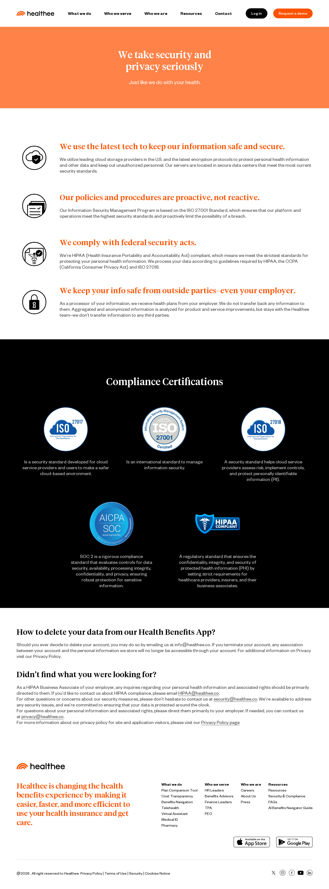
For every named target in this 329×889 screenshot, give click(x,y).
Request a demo (293, 13)
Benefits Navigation (177, 802)
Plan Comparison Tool (179, 790)
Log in (256, 13)
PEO (208, 813)
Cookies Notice (157, 873)
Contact (223, 13)
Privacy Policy (91, 873)
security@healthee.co (235, 699)
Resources (191, 13)
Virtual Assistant (174, 813)
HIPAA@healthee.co (198, 693)
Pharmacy (169, 825)
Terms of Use (115, 873)
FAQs (272, 802)
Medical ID (169, 819)
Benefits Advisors (219, 796)
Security (135, 873)
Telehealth (170, 807)
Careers (247, 790)
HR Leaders (214, 790)
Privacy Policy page (220, 722)
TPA (208, 807)
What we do (79, 13)
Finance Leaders (218, 802)
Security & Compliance (287, 796)
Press (245, 802)
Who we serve (117, 13)
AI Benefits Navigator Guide (290, 807)
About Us (248, 796)
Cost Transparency (177, 796)
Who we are (155, 13)
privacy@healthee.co (42, 716)
